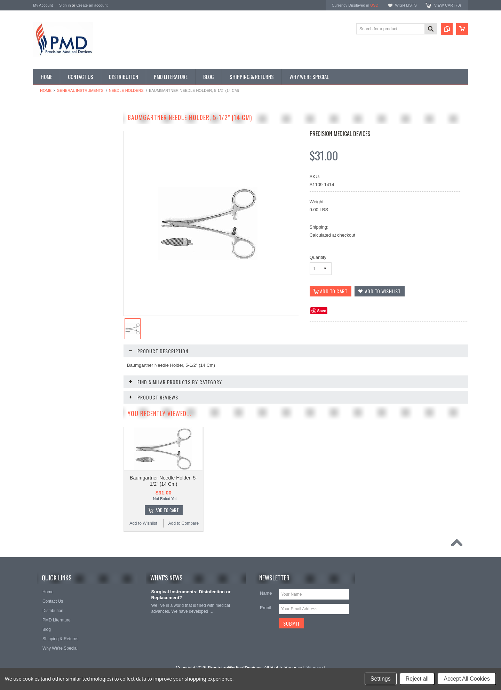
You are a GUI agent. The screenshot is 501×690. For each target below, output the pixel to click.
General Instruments (80, 90)
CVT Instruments (52, 130)
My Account (43, 5)
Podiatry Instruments (56, 272)
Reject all (417, 679)
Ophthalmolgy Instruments (61, 236)
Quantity (318, 257)
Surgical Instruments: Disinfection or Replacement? (190, 600)
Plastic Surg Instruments (59, 260)
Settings (381, 679)
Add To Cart (78, 418)
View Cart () (447, 5)
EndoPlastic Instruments (59, 177)
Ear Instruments (51, 166)
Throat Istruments (53, 295)
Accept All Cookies (467, 679)
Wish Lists (405, 5)
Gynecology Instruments (59, 201)
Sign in (65, 5)
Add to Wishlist (53, 431)
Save (321, 311)
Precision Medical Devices (340, 133)
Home (45, 90)
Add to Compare (95, 431)
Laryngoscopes (51, 213)
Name (266, 599)
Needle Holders (126, 90)
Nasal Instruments (54, 224)
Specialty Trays (51, 142)
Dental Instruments (54, 154)
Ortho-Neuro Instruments (60, 248)
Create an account (92, 5)
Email (265, 614)
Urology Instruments (55, 307)
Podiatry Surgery (52, 283)
